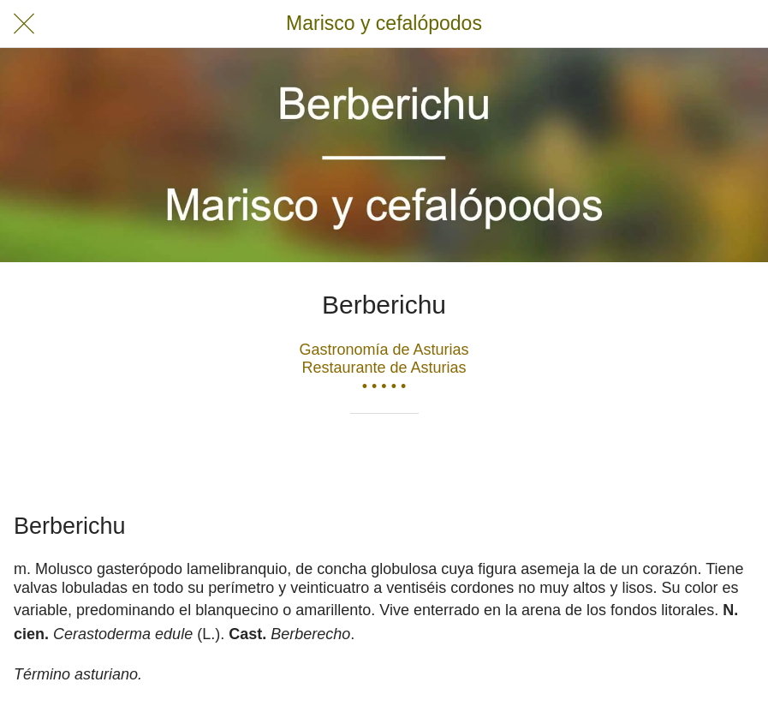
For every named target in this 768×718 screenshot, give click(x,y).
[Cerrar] (24, 24)
